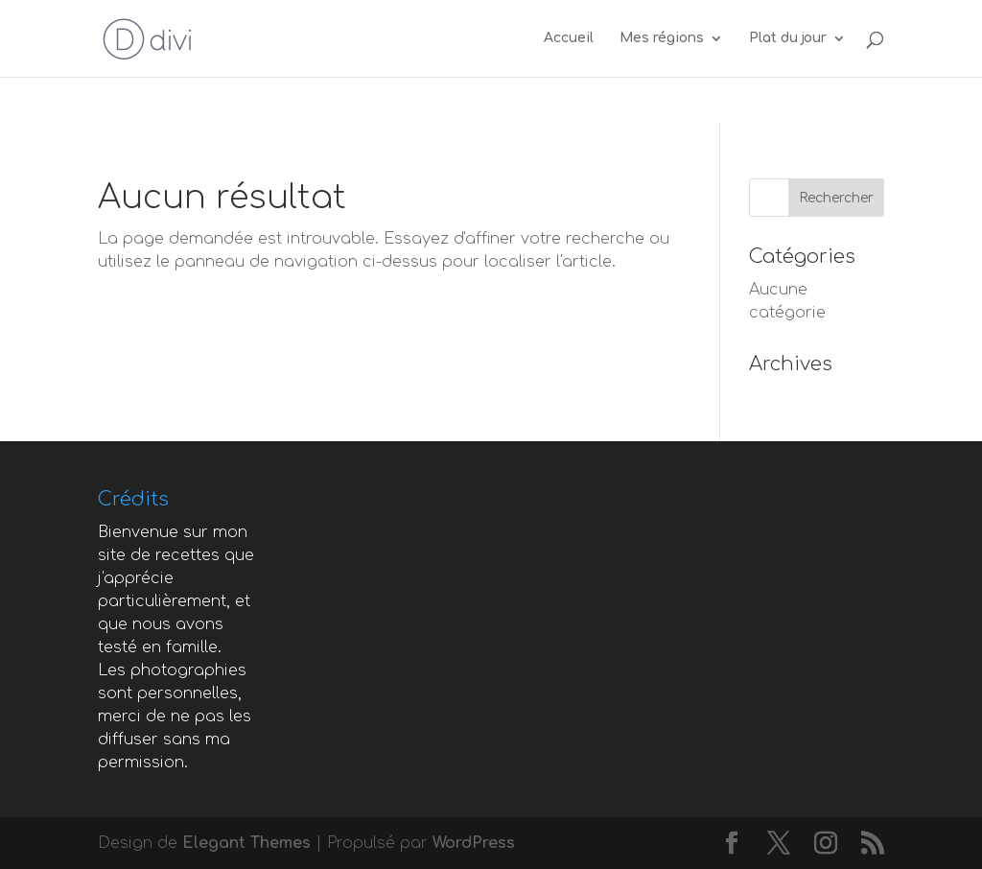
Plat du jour (788, 38)
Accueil (569, 38)
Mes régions (662, 38)
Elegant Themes (246, 843)
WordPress (474, 843)
